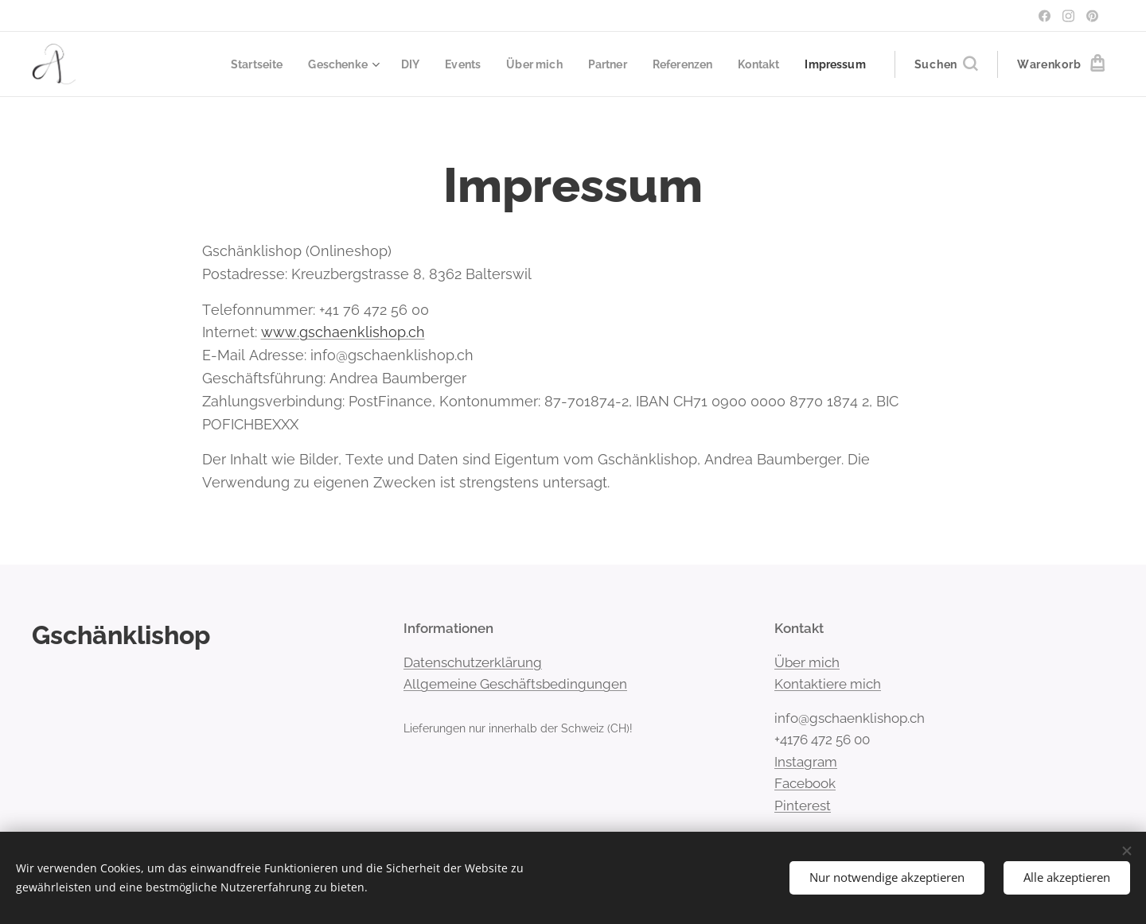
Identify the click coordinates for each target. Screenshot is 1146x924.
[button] (946, 64)
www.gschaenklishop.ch (343, 332)
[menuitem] (233, 64)
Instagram (805, 762)
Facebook (805, 783)
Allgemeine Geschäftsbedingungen (515, 684)
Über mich (807, 662)
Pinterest (802, 805)
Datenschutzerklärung (472, 662)
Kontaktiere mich (827, 684)
